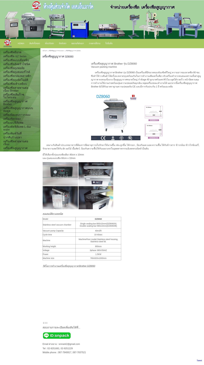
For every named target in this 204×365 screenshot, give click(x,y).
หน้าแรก (44, 51)
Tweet (199, 360)
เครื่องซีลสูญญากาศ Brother (56, 51)
